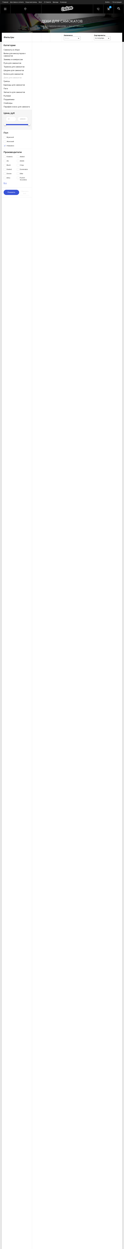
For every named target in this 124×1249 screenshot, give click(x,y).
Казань (56, 617)
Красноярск (74, 620)
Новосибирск (79, 614)
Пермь (49, 617)
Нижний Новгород (68, 617)
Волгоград (41, 617)
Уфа (59, 620)
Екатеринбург (67, 614)
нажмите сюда (62, 641)
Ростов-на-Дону (50, 620)
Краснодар (81, 617)
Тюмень (65, 620)
